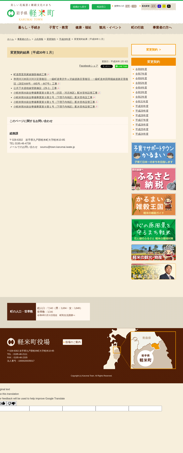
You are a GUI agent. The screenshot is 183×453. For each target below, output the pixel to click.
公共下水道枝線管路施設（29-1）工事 (35, 88)
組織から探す (79, 6)
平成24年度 (141, 134)
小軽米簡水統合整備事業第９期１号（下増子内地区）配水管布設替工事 (54, 102)
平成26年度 (141, 124)
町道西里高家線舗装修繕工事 (30, 74)
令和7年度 (141, 73)
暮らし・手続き (29, 27)
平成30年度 (141, 106)
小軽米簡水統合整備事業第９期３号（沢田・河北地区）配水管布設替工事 (56, 92)
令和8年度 (141, 69)
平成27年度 (141, 120)
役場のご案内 (73, 342)
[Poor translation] (12, 403)
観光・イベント (110, 27)
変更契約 (51, 39)
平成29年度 (65, 39)
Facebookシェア (88, 65)
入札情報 (38, 39)
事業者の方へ (162, 27)
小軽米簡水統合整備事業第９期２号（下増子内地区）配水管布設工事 (53, 97)
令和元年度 (141, 101)
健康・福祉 (83, 27)
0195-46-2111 (20, 354)
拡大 (134, 6)
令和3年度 (141, 92)
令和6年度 (141, 78)
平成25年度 (141, 129)
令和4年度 (141, 87)
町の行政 (137, 27)
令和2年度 (141, 97)
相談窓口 (101, 6)
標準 (128, 6)
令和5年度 (141, 83)
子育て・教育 (58, 27)
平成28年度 (141, 115)
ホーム (10, 39)
